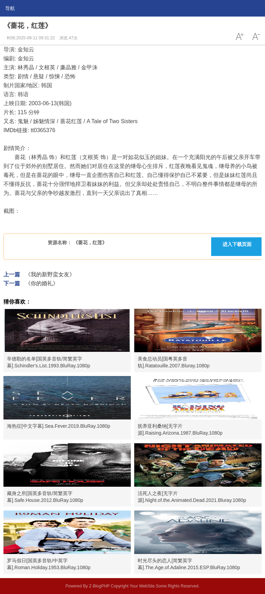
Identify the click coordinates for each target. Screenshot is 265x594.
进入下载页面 (237, 244)
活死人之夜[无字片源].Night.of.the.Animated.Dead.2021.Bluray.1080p (192, 497)
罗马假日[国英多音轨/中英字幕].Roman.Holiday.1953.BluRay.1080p (48, 564)
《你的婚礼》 (41, 283)
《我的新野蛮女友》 (50, 274)
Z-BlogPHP (99, 586)
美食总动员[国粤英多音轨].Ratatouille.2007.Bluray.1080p (173, 362)
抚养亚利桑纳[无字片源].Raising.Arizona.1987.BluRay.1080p (180, 429)
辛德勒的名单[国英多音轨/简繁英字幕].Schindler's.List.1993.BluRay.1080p (48, 362)
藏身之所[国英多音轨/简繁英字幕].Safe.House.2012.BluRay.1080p (45, 497)
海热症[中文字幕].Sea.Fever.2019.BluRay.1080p (58, 426)
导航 (10, 8)
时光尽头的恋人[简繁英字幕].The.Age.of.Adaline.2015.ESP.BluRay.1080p (189, 564)
